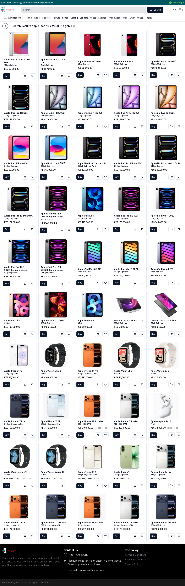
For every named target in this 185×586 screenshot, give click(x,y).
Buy (7, 76)
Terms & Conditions (135, 554)
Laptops (102, 17)
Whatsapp (176, 2)
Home (29, 17)
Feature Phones (60, 17)
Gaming (74, 17)
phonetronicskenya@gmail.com (36, 2)
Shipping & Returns (135, 559)
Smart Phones (136, 17)
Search (155, 9)
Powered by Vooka (12, 582)
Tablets (149, 17)
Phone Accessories (118, 17)
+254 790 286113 (9, 2)
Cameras (46, 17)
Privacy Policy (133, 564)
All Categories (13, 18)
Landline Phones (88, 17)
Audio (37, 17)
